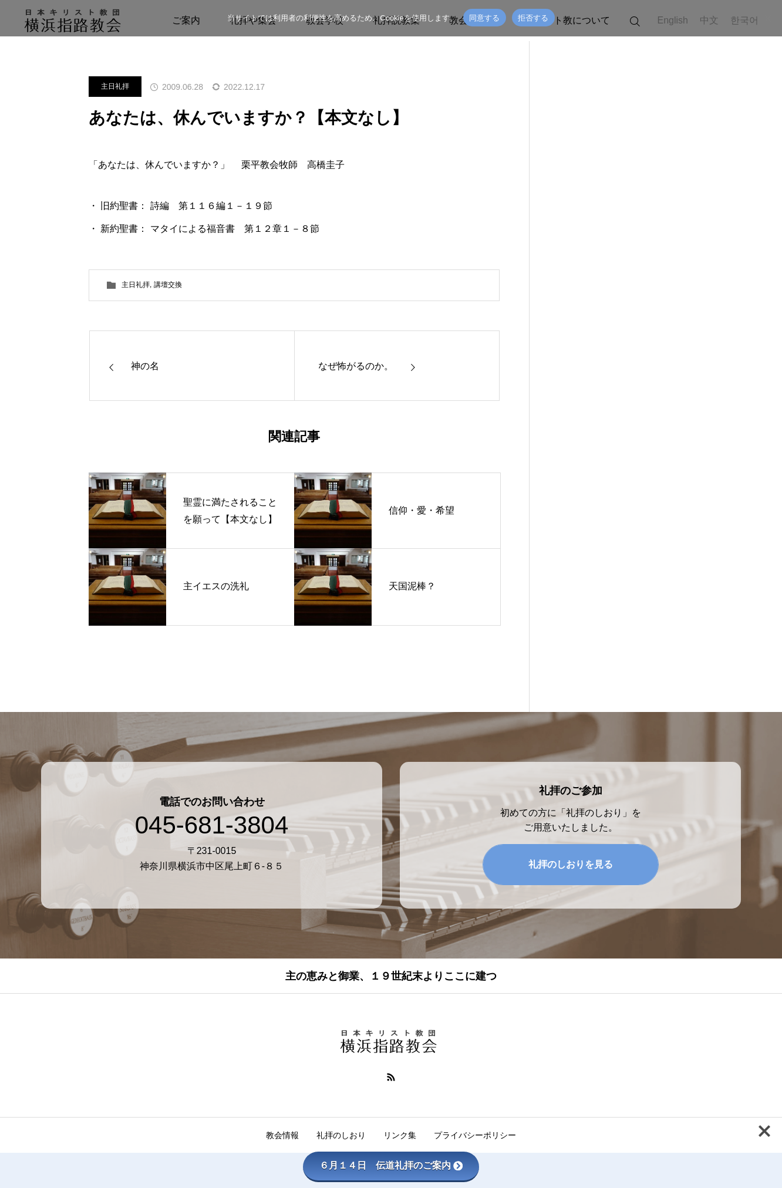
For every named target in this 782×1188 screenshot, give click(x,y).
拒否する (533, 18)
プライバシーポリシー (475, 1135)
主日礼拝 (115, 86)
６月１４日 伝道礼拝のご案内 (391, 1165)
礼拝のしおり (341, 1135)
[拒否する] (767, 18)
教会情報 (282, 1135)
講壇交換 (168, 285)
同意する (484, 18)
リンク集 (399, 1135)
